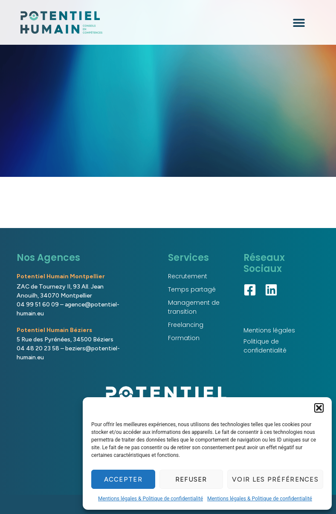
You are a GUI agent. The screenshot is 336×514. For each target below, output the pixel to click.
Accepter (123, 479)
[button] (319, 408)
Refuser (191, 479)
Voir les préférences (275, 479)
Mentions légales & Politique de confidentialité (150, 499)
